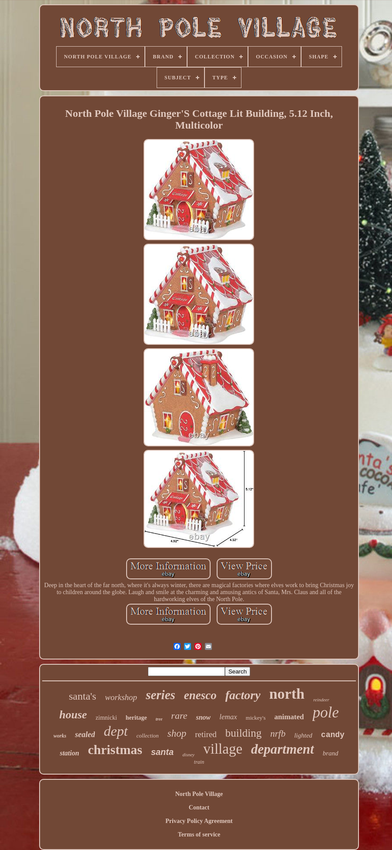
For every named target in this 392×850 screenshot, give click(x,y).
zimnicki (106, 717)
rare (179, 715)
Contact (199, 807)
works (60, 736)
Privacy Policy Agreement (198, 821)
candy (333, 735)
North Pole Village (199, 794)
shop (177, 733)
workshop (121, 697)
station (69, 753)
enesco (200, 695)
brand (330, 753)
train (199, 762)
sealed (85, 734)
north (287, 694)
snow (203, 717)
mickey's (256, 717)
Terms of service (199, 834)
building (243, 733)
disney (188, 754)
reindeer (321, 699)
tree (159, 719)
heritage (136, 717)
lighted (303, 735)
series (160, 695)
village (222, 749)
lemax (228, 717)
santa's (82, 696)
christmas (115, 749)
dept (115, 731)
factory (243, 695)
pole (325, 712)
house (73, 714)
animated (289, 717)
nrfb (277, 733)
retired (206, 734)
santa (162, 752)
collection (148, 735)
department (282, 749)
